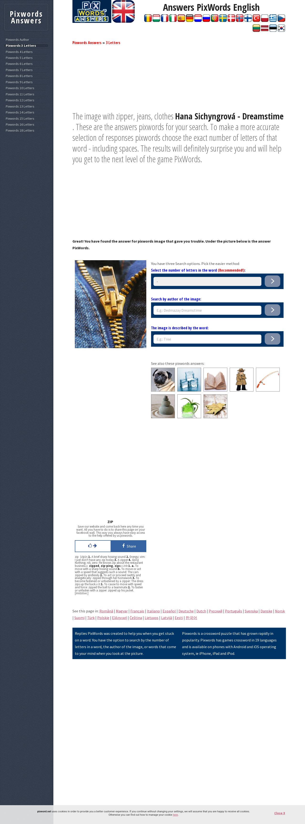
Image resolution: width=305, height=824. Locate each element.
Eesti (179, 617)
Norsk (280, 611)
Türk (91, 617)
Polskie (103, 617)
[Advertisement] (179, 77)
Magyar (122, 611)
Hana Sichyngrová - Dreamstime (229, 116)
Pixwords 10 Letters (20, 88)
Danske (266, 611)
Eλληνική (119, 617)
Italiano (153, 611)
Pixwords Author (17, 39)
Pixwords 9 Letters (19, 82)
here (175, 814)
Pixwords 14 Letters (20, 112)
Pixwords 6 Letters (19, 63)
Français (137, 611)
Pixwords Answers (87, 42)
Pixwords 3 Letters (21, 45)
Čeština (136, 617)
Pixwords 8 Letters (19, 75)
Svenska (251, 611)
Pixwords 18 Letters (20, 130)
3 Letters (113, 42)
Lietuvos (151, 617)
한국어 (191, 617)
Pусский (215, 611)
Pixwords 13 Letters (20, 106)
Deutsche (186, 611)
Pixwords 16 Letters (20, 124)
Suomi (79, 617)
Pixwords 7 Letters (19, 69)
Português (233, 611)
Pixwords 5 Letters (19, 57)
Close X (279, 813)
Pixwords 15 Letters (20, 118)
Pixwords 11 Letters (20, 94)
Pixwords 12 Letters (20, 100)
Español (169, 611)
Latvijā (166, 617)
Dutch (201, 611)
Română (106, 611)
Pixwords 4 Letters (19, 51)
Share (128, 546)
